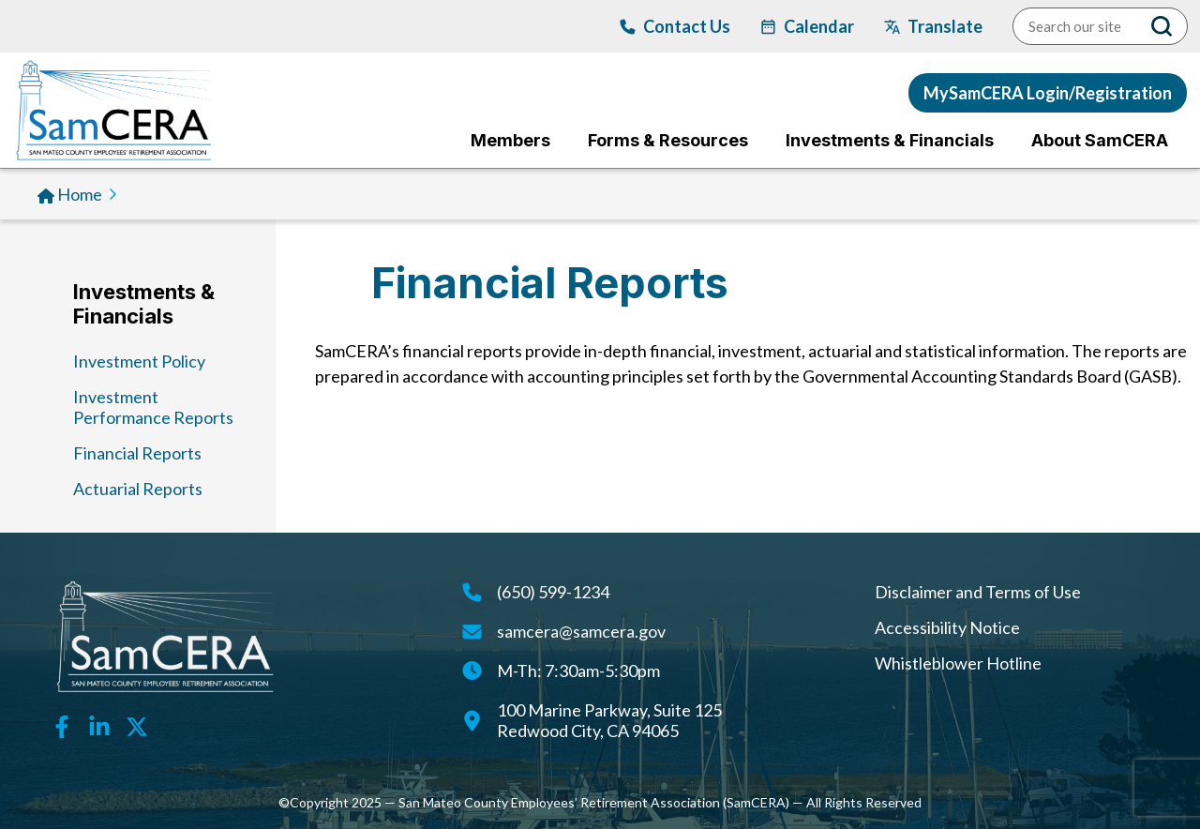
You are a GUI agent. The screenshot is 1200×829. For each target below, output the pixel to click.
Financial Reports (137, 453)
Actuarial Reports (137, 488)
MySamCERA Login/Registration (1047, 93)
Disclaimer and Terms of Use (978, 591)
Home (79, 194)
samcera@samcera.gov (581, 631)
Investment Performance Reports (153, 407)
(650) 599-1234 (553, 591)
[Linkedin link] (99, 725)
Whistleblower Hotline (958, 663)
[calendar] (807, 26)
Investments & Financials (144, 303)
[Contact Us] (675, 26)
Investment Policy (139, 361)
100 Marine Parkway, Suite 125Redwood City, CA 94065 (609, 720)
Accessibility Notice (947, 627)
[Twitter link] (137, 725)
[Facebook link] (62, 725)
